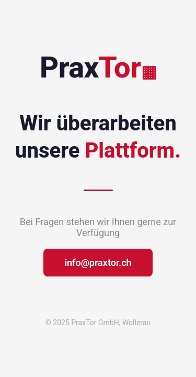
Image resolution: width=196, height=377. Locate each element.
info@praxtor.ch (97, 262)
